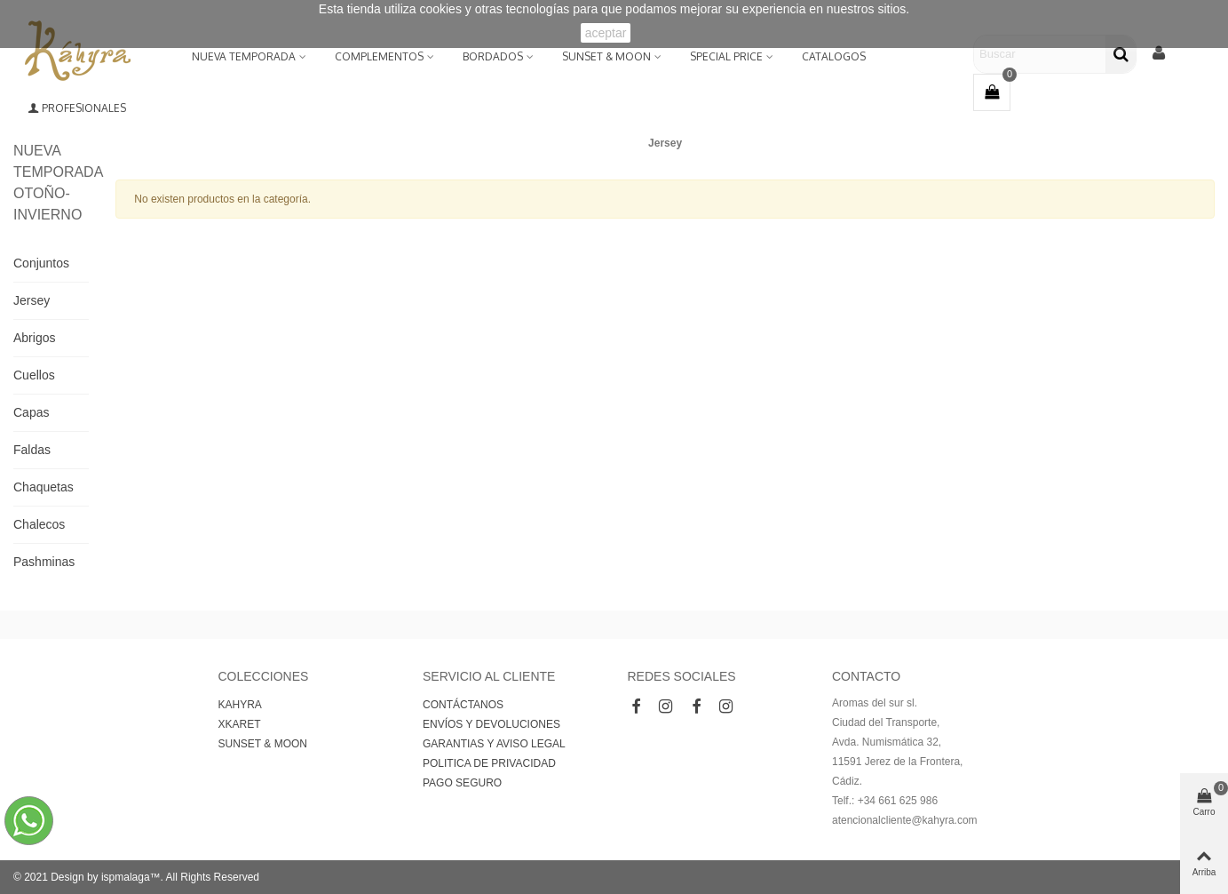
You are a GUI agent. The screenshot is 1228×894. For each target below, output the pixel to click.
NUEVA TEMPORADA (244, 56)
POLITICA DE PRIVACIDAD (489, 763)
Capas (31, 412)
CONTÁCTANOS (463, 704)
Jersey (31, 300)
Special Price (726, 56)
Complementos (379, 56)
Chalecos (39, 524)
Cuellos (34, 375)
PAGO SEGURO (462, 783)
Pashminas (44, 562)
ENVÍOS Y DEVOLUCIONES (491, 724)
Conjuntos (41, 263)
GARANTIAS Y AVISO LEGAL (494, 744)
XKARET (239, 724)
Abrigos (34, 338)
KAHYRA (240, 704)
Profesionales (77, 108)
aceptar (606, 33)
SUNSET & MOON (606, 56)
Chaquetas (43, 487)
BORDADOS (493, 56)
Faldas (32, 450)
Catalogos (834, 56)
